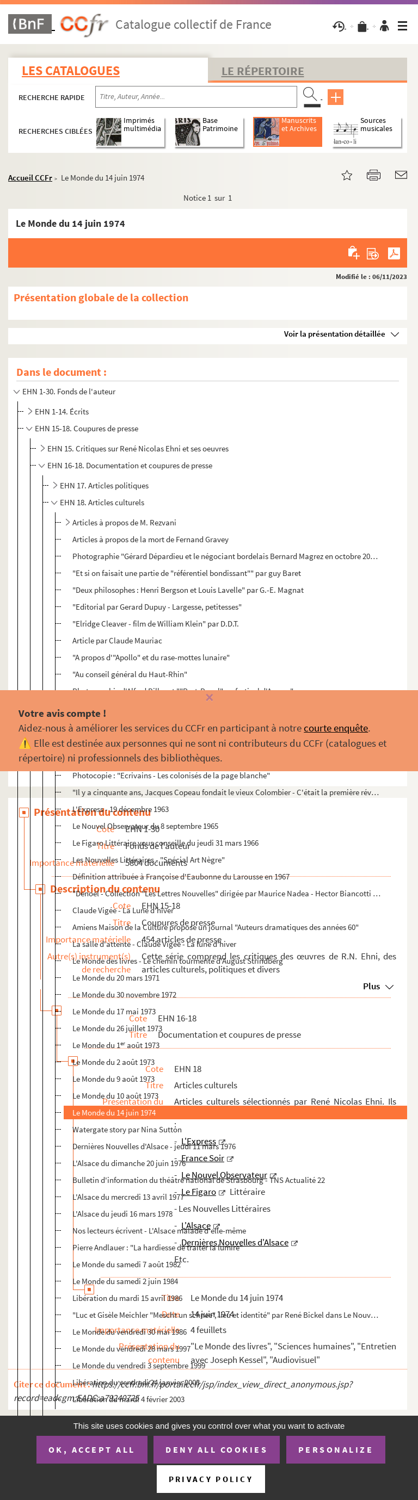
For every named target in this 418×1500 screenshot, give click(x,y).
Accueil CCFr (30, 177)
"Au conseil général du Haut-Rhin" (129, 674)
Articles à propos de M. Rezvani (124, 522)
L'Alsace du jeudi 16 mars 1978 (122, 1213)
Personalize (336, 1449)
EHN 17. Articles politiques (104, 485)
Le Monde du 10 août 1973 (115, 1095)
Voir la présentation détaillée (334, 333)
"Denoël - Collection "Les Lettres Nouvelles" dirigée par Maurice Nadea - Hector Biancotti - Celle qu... (227, 893)
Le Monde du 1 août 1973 (115, 1045)
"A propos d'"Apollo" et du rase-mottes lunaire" (151, 657)
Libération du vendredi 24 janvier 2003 (136, 1382)
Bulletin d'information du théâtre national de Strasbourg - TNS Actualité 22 (198, 1180)
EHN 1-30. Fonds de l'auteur (68, 391)
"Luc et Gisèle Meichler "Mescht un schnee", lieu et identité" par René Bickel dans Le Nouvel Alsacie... (227, 1315)
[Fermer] (208, 698)
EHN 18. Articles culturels (102, 502)
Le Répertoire (263, 70)
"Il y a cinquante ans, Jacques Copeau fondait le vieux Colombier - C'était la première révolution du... (227, 792)
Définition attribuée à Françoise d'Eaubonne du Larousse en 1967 (181, 876)
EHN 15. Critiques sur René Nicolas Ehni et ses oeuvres (138, 448)
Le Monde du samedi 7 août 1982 (126, 1264)
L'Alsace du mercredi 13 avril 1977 (128, 1197)
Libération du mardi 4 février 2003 (128, 1399)
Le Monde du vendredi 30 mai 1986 (129, 1332)
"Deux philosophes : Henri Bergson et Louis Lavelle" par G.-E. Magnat (188, 590)
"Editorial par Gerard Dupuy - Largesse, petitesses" (157, 607)
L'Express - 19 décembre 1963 (120, 809)
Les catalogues (71, 70)
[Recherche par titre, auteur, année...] (196, 97)
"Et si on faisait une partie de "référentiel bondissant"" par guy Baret (186, 573)
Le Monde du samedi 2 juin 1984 (125, 1281)
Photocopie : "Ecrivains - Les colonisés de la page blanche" (171, 775)
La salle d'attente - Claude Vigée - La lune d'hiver (154, 944)
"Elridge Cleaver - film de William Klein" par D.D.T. (155, 623)
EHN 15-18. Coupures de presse (86, 428)
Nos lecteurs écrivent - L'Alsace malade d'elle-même (159, 1230)
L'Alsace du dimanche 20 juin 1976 (129, 1163)
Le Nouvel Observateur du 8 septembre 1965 (145, 826)
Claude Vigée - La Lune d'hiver (123, 910)
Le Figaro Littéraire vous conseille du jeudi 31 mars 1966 (165, 843)
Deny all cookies (216, 1449)
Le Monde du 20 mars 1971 (115, 977)
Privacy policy (211, 1479)
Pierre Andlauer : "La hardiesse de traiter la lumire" (157, 1247)
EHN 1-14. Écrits (62, 411)
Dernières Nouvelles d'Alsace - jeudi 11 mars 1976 (154, 1146)
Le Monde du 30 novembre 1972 (124, 994)
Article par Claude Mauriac (117, 640)
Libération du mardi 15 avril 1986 (127, 1298)
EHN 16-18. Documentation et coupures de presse (129, 465)
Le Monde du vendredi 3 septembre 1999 (138, 1365)
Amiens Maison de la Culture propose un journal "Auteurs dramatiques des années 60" (215, 927)
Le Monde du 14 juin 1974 (114, 1112)
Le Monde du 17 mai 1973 (114, 1011)
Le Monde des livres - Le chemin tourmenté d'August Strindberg (177, 961)
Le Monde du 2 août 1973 (113, 1062)
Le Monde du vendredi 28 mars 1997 (131, 1348)
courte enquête (336, 727)
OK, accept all (92, 1449)
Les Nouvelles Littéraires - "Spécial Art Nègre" (148, 859)
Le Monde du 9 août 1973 (113, 1079)
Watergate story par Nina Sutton (127, 1129)
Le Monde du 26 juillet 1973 (117, 1028)
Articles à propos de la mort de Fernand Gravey (150, 539)
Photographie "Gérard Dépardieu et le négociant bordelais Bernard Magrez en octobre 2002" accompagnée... (227, 556)
